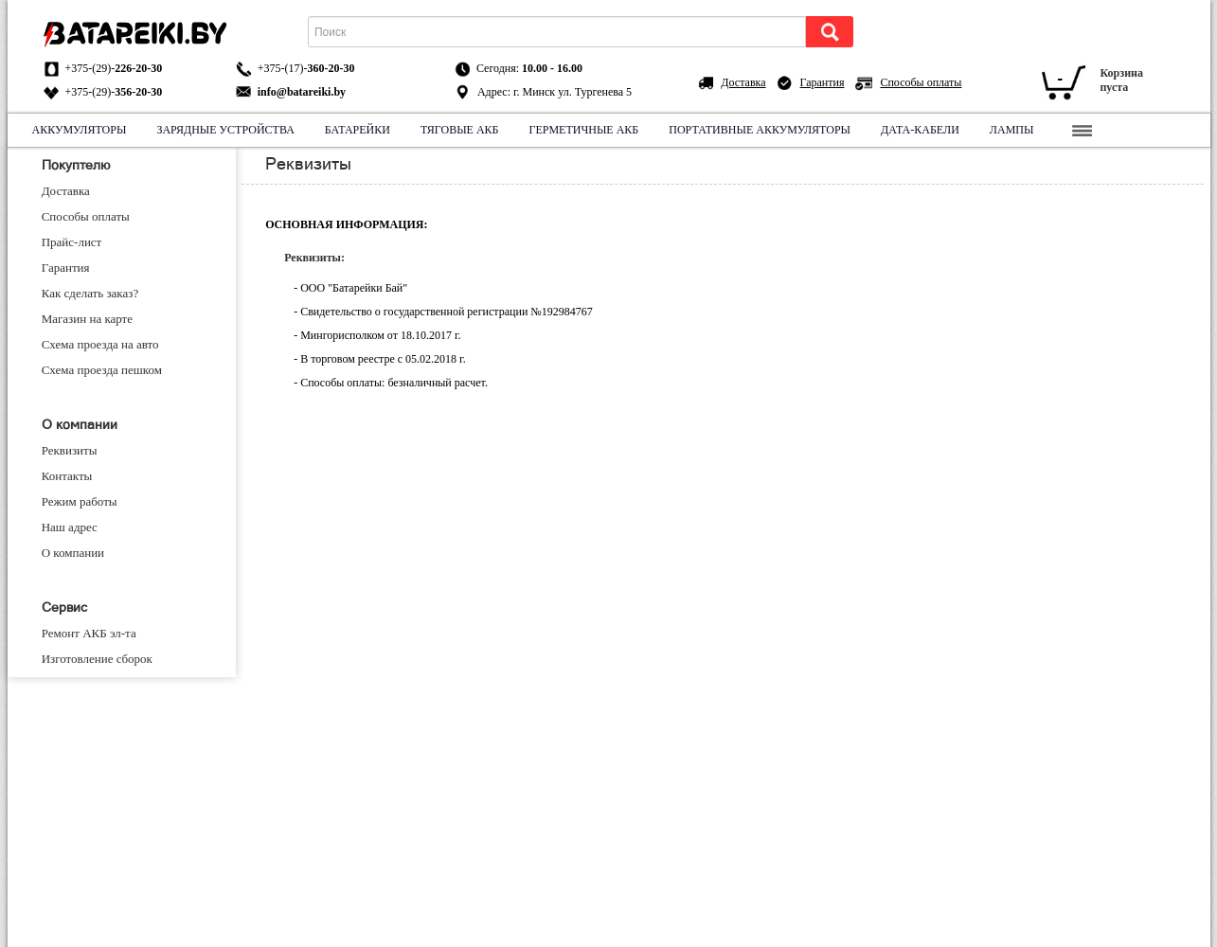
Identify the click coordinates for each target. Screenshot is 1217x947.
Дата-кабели (920, 129)
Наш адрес (70, 527)
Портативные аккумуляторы (759, 129)
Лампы (1012, 129)
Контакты (67, 476)
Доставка (743, 82)
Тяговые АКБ (460, 129)
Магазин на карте (87, 319)
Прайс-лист (72, 242)
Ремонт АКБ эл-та (89, 633)
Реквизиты (70, 450)
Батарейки (357, 129)
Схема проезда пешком (102, 370)
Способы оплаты (920, 82)
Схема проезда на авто (100, 344)
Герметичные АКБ (584, 129)
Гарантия (822, 82)
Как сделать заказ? (90, 293)
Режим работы (79, 501)
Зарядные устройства (225, 129)
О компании (73, 552)
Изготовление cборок (97, 659)
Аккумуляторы (79, 129)
